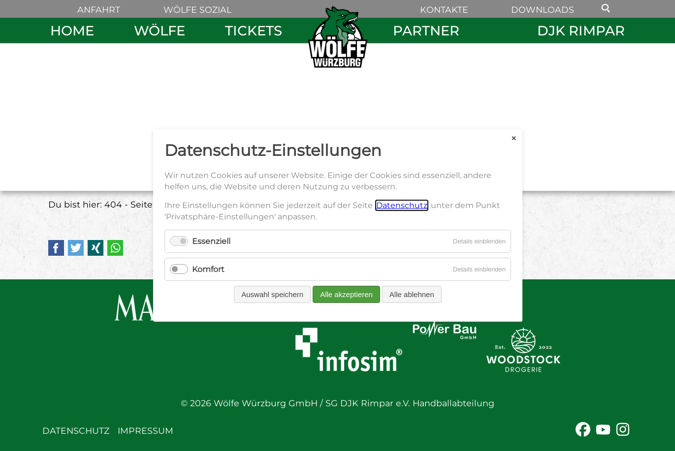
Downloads (542, 9)
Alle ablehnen (411, 294)
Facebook (56, 248)
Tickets (253, 30)
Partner (426, 30)
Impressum (145, 430)
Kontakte (444, 9)
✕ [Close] (513, 138)
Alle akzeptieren (346, 294)
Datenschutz (75, 430)
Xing (95, 248)
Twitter (76, 248)
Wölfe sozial (197, 9)
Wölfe (159, 30)
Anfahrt (98, 9)
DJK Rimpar (581, 30)
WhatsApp (115, 248)
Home (72, 30)
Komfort (208, 269)
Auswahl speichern (272, 294)
